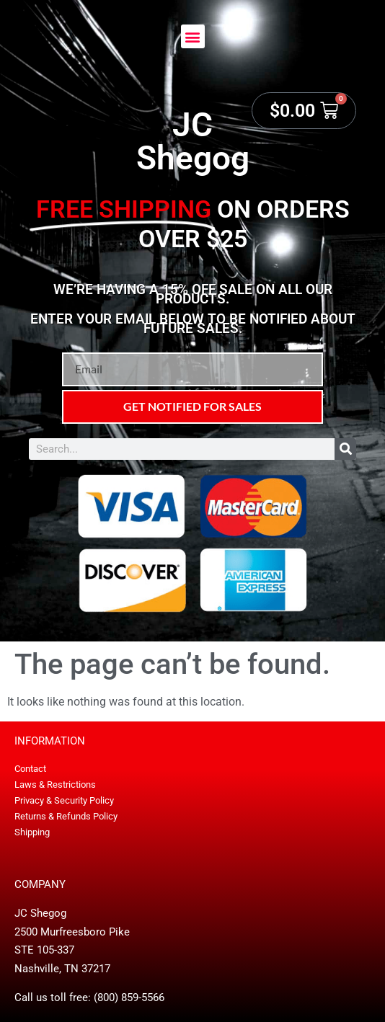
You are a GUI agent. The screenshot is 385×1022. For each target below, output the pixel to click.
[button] (193, 36)
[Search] (345, 449)
